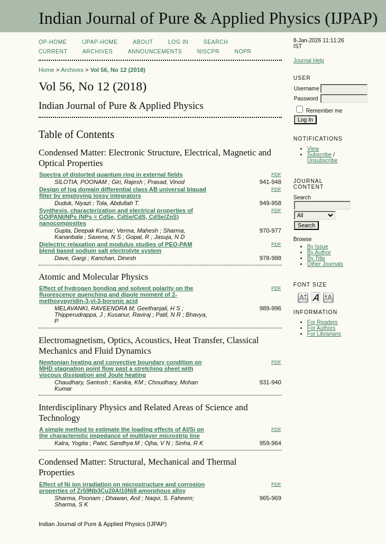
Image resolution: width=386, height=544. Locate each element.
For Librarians (324, 334)
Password (306, 99)
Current (53, 51)
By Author (319, 252)
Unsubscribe (322, 160)
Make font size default (315, 297)
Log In (178, 42)
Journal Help (308, 60)
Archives (97, 51)
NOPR (243, 51)
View (313, 149)
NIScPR (208, 51)
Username (306, 88)
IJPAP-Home (100, 42)
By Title (316, 258)
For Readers (322, 322)
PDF (276, 174)
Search (216, 42)
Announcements (155, 51)
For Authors (321, 328)
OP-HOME (53, 42)
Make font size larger (328, 297)
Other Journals (325, 264)
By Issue (317, 247)
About (143, 42)
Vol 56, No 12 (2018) (117, 70)
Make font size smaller (303, 297)
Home (46, 70)
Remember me (324, 111)
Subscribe (319, 155)
